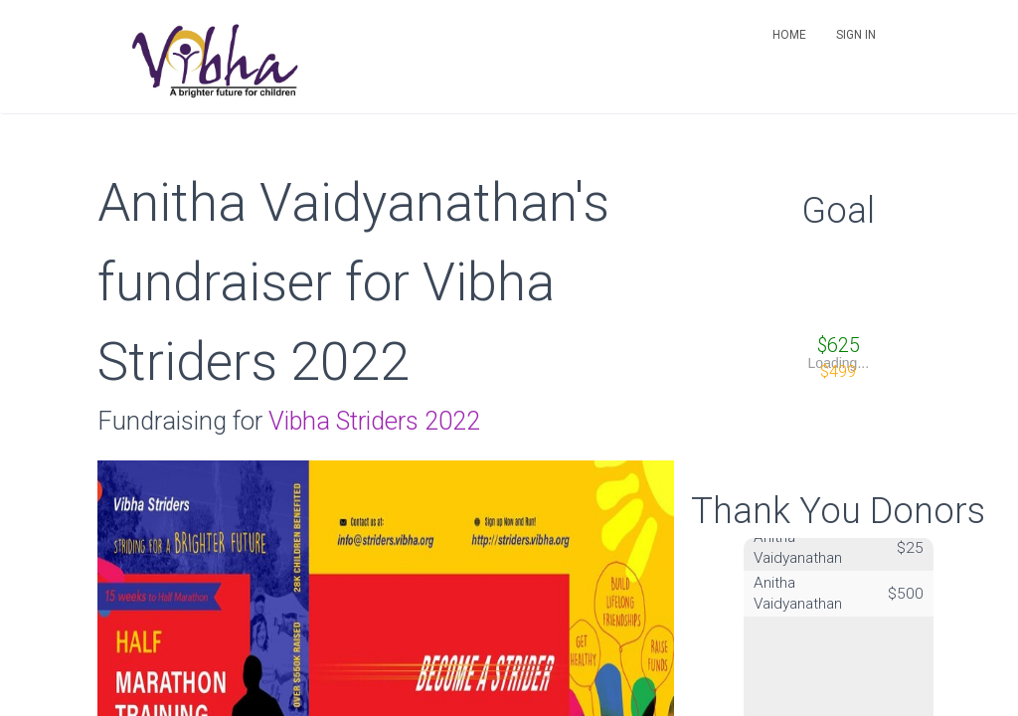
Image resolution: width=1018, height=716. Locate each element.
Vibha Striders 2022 (374, 421)
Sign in (856, 35)
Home (789, 35)
